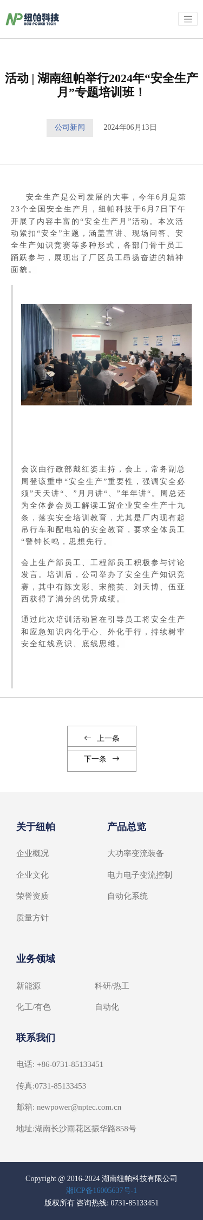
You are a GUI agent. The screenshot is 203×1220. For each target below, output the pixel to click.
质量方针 (32, 917)
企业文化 (32, 875)
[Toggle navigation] (188, 19)
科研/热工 (112, 986)
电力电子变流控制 (139, 875)
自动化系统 (127, 896)
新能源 (28, 986)
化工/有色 (33, 1007)
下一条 (102, 759)
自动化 (107, 1007)
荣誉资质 (32, 896)
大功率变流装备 (135, 853)
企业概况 (32, 853)
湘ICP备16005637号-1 (101, 1190)
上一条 (102, 738)
